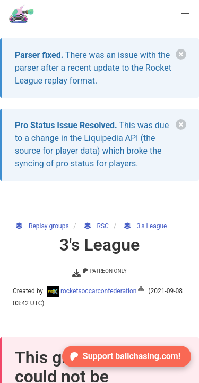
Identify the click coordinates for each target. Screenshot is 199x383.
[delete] (181, 54)
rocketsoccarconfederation (96, 291)
